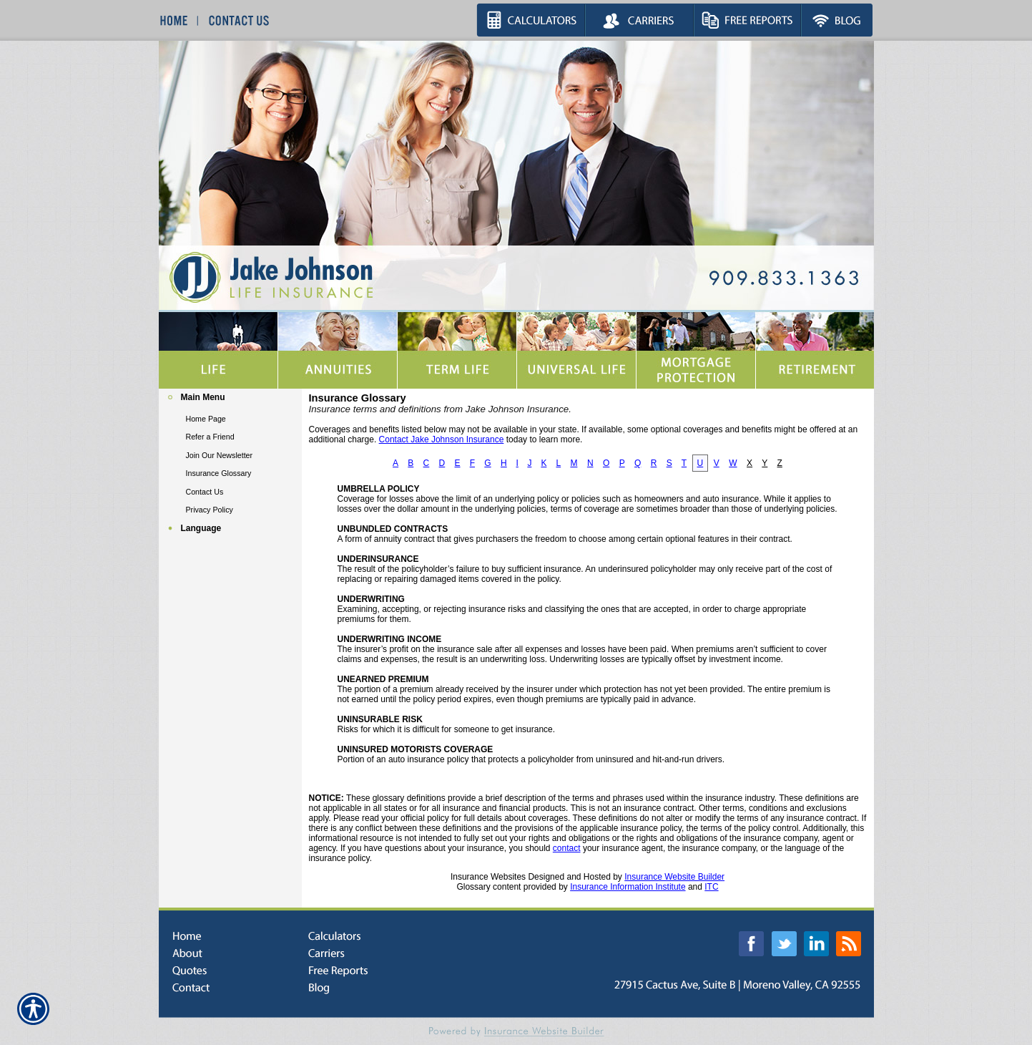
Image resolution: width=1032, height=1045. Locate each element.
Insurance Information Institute (627, 887)
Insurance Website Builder (674, 877)
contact (567, 848)
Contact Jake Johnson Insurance (441, 439)
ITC (711, 887)
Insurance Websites (488, 877)
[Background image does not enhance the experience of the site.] (230, 399)
